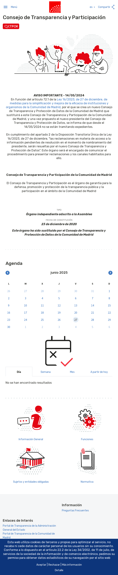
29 (59, 290)
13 (75, 305)
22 (109, 312)
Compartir (106, 6)
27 (25, 290)
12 (59, 305)
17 (25, 312)
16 (8, 312)
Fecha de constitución (59, 219)
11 (42, 305)
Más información (72, 564)
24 (25, 319)
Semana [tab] (46, 371)
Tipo (59, 209)
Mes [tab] (72, 371)
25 (42, 319)
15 (109, 305)
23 (8, 319)
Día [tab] (19, 371)
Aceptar (41, 564)
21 (92, 312)
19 (59, 312)
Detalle (59, 570)
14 (92, 305)
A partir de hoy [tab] (99, 371)
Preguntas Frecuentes (75, 510)
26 (8, 290)
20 (75, 312)
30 (75, 290)
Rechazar (54, 564)
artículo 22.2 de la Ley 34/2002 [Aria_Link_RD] (68, 550)
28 (42, 290)
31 (92, 290)
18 (42, 312)
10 (25, 305)
